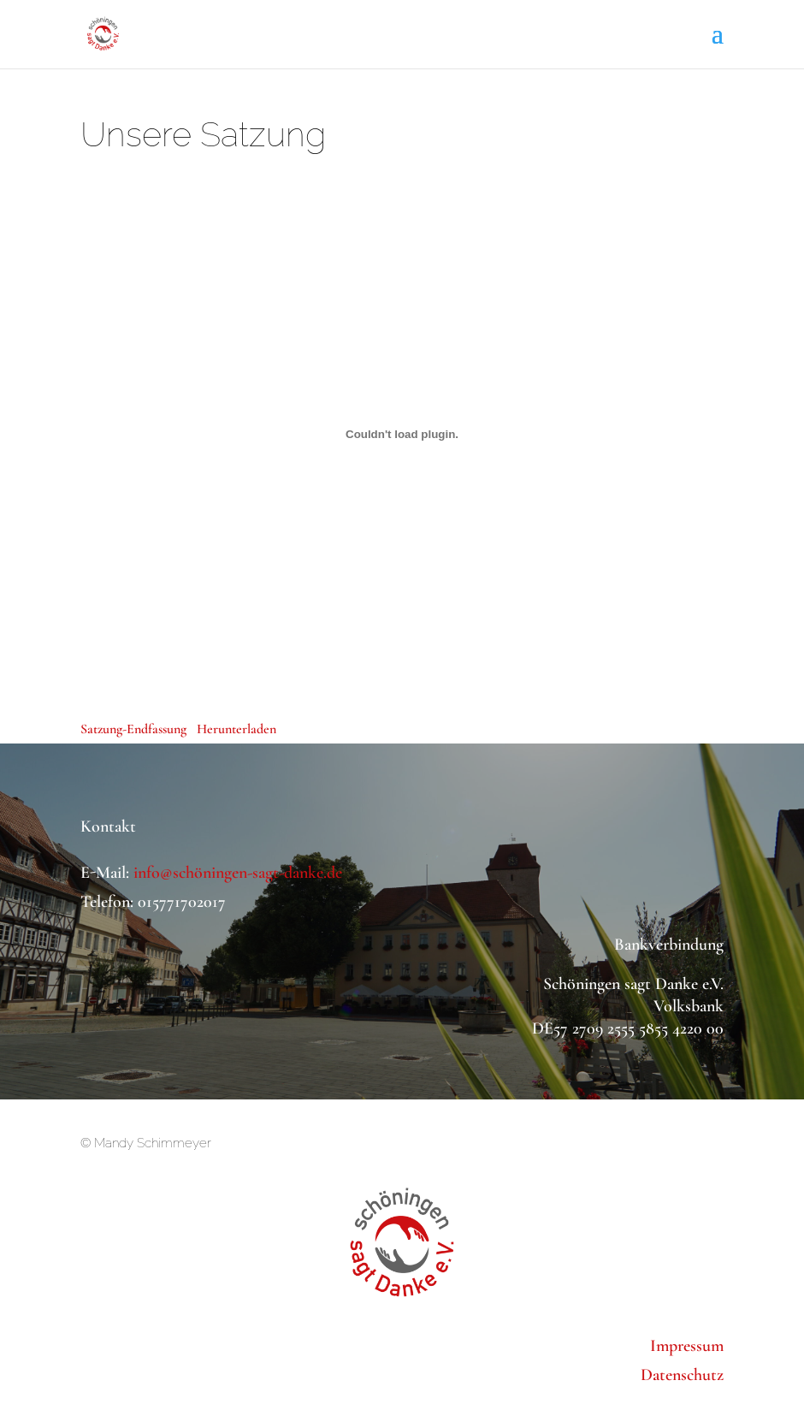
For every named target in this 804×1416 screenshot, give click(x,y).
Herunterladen (236, 729)
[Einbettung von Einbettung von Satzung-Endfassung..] (402, 433)
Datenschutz (682, 1375)
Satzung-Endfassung (133, 729)
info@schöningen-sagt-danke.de (237, 872)
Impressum (687, 1346)
